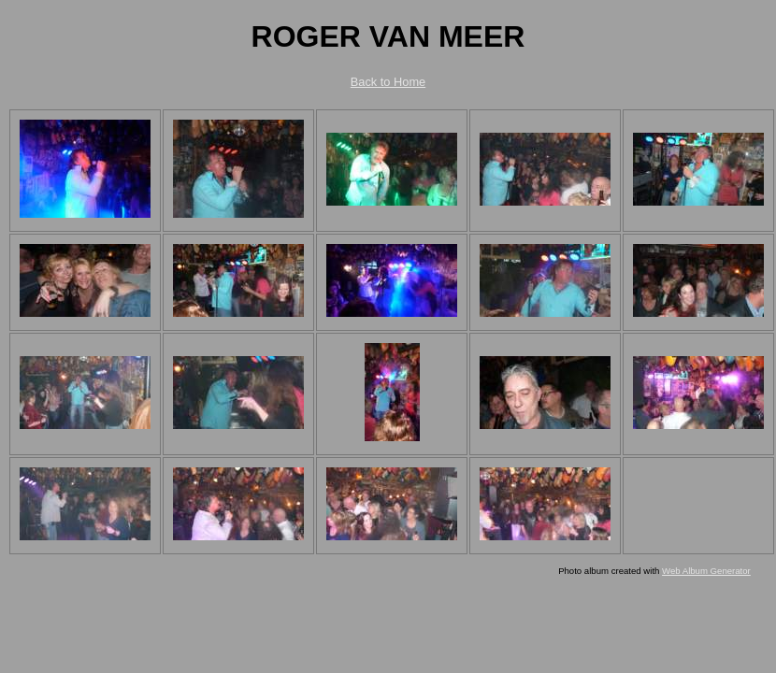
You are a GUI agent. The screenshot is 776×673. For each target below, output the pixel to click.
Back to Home (388, 82)
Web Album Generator (706, 571)
